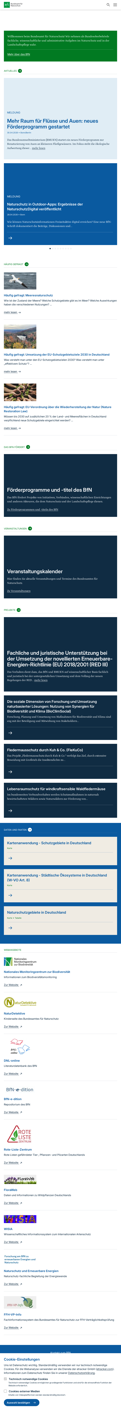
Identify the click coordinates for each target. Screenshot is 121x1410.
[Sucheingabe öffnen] (107, 4)
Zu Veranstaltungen (18, 591)
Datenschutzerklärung (81, 1372)
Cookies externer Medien (24, 1391)
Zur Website (13, 984)
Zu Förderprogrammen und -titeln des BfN (32, 509)
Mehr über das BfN (18, 54)
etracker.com (105, 1369)
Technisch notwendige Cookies (28, 1379)
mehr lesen (13, 312)
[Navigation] (114, 4)
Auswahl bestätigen (21, 1403)
